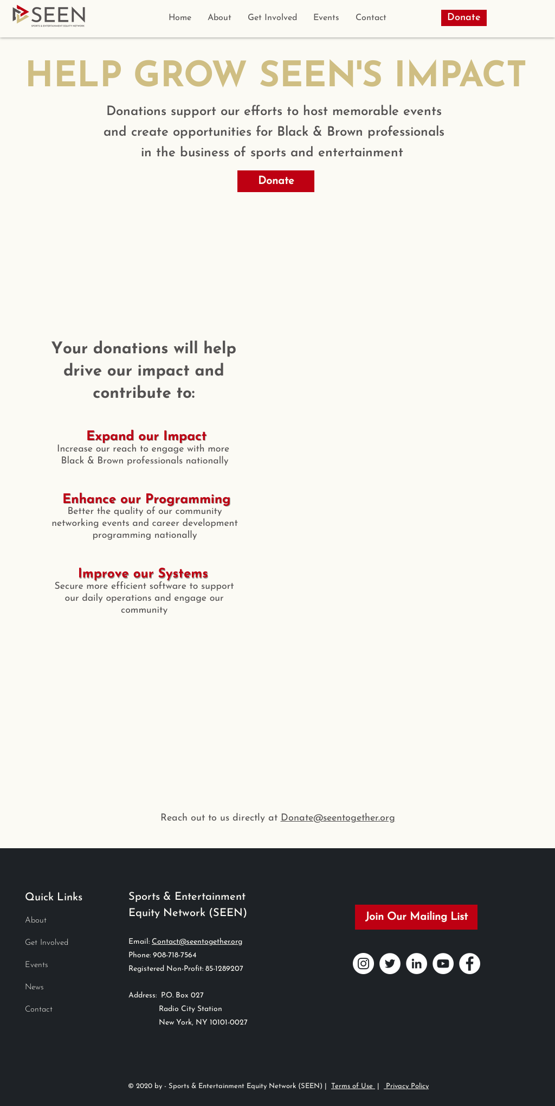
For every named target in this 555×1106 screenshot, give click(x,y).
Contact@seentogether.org (197, 942)
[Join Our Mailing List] (416, 917)
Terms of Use (353, 1086)
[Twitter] (390, 963)
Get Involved (46, 943)
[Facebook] (469, 963)
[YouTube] (443, 963)
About (36, 921)
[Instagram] (363, 963)
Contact (39, 1010)
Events (36, 965)
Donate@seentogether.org (338, 818)
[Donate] (464, 18)
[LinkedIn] (416, 963)
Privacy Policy (406, 1086)
